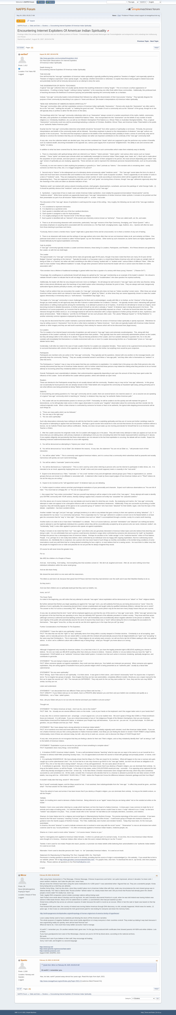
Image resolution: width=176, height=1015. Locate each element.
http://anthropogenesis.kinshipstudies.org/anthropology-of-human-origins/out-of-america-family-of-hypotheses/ (79, 913)
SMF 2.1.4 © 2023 (20, 1012)
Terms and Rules (150, 1012)
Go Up (19, 989)
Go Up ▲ (158, 1012)
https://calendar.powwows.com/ (50, 951)
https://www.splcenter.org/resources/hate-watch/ (55, 949)
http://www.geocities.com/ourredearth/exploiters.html (59, 58)
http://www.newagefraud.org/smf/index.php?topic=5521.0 (60, 981)
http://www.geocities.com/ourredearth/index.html (77, 860)
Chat (119, 15)
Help (142, 1012)
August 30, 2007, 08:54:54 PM (49, 54)
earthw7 (24, 54)
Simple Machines (31, 1012)
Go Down (20, 47)
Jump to (128, 998)
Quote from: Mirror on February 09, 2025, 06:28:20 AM (61, 965)
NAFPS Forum (25, 9)
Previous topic (143, 41)
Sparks (24, 960)
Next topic (154, 41)
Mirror (23, 875)
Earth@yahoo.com (83, 862)
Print (156, 47)
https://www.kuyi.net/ (46, 947)
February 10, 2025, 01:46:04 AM (49, 960)
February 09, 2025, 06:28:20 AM (49, 875)
